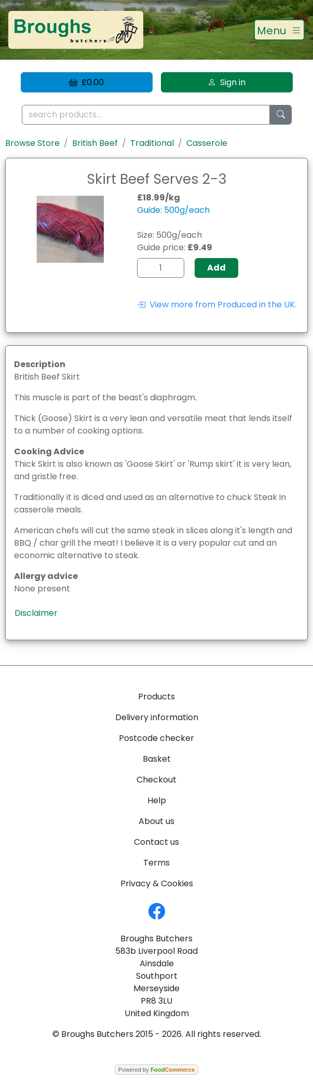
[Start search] (281, 115)
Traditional (152, 143)
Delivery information (156, 717)
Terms (156, 863)
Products (156, 697)
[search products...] (146, 115)
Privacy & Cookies (156, 883)
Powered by (156, 1069)
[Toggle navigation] (279, 30)
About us (156, 821)
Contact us (156, 842)
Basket (157, 759)
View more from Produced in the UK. (216, 304)
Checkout (156, 780)
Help (156, 800)
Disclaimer (36, 613)
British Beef (95, 143)
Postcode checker (156, 738)
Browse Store (32, 143)
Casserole (206, 143)
